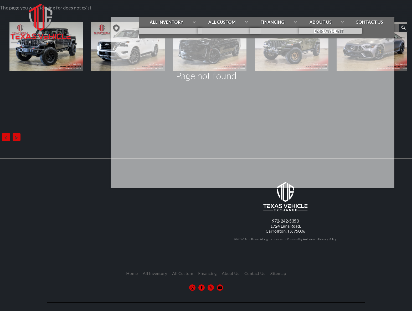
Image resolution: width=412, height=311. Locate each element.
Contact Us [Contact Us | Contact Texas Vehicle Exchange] (384, 15)
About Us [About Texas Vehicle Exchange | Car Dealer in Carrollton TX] (339, 15)
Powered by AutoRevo (301, 239)
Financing (207, 273)
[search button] (403, 28)
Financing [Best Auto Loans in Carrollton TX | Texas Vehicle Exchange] (294, 15)
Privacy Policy (327, 239)
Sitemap (278, 273)
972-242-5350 (285, 220)
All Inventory (195, 15)
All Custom (247, 15)
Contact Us (254, 273)
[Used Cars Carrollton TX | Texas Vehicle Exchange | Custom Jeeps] (156, 16)
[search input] (388, 28)
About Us (230, 273)
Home (132, 273)
